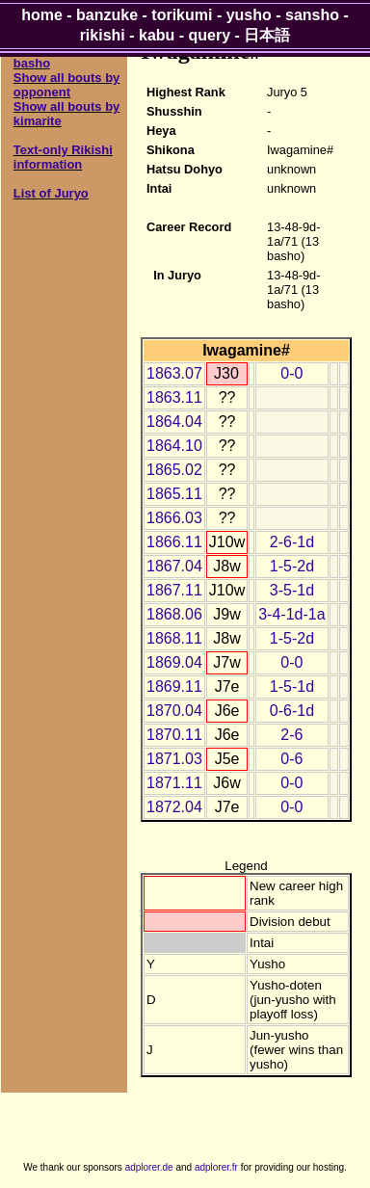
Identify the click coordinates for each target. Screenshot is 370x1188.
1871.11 (174, 783)
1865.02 (174, 470)
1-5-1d (292, 686)
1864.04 (174, 421)
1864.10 (174, 445)
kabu (156, 35)
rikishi (102, 35)
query (210, 35)
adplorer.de (149, 1167)
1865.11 (174, 494)
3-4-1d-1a (291, 614)
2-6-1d (292, 542)
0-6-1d (292, 710)
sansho (312, 15)
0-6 (291, 759)
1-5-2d (292, 566)
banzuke (107, 15)
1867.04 (174, 566)
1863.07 (174, 373)
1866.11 (174, 542)
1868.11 (174, 638)
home (42, 15)
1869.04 (174, 662)
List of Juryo (51, 193)
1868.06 (174, 614)
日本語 (267, 35)
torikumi (181, 15)
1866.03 (174, 518)
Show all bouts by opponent (66, 84)
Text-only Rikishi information (63, 157)
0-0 (291, 373)
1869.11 (174, 686)
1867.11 (174, 590)
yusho (249, 15)
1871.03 (174, 759)
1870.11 (174, 734)
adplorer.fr (216, 1167)
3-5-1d (292, 590)
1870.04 (174, 710)
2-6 (291, 734)
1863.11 (174, 397)
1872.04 (174, 807)
